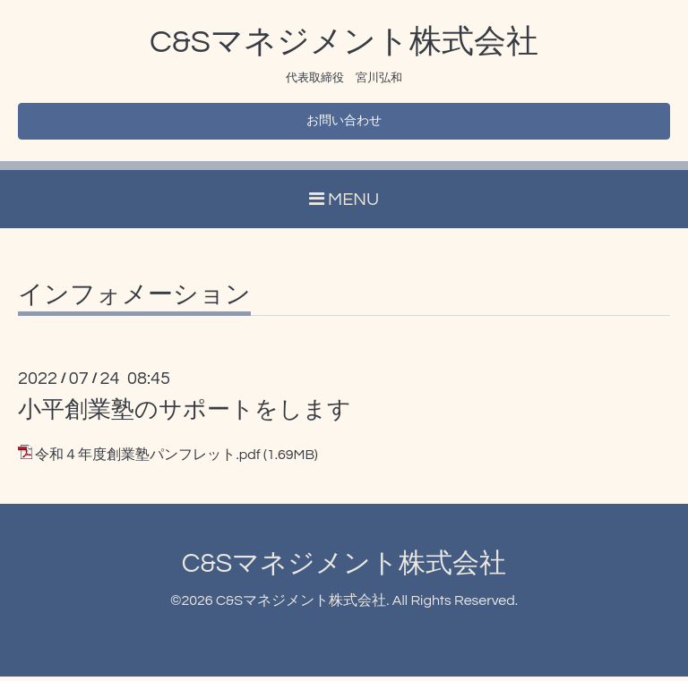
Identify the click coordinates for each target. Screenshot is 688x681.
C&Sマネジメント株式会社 (344, 42)
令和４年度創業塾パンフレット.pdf (147, 459)
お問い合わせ (344, 123)
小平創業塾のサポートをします (184, 414)
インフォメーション (134, 299)
